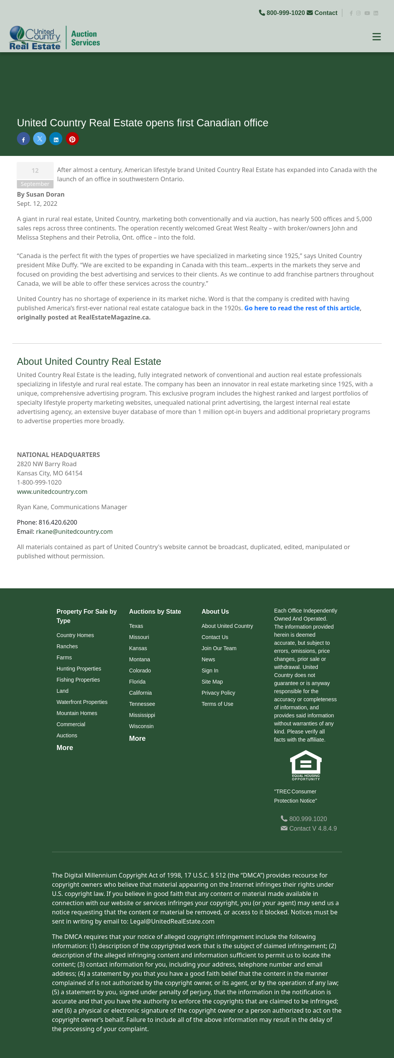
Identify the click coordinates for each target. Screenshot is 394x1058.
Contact (323, 13)
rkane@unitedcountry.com (74, 531)
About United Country (227, 626)
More (65, 748)
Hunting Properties (79, 669)
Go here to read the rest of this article (302, 308)
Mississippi (142, 715)
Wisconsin (141, 726)
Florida (137, 682)
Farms (64, 657)
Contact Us (215, 637)
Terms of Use (217, 704)
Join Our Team (219, 648)
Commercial (71, 724)
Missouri (139, 637)
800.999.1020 (303, 819)
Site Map (212, 682)
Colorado (140, 670)
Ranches (67, 646)
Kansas (138, 648)
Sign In (210, 670)
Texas (136, 626)
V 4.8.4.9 (324, 828)
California (140, 693)
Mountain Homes (77, 713)
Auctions (67, 735)
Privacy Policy (218, 693)
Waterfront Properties (82, 702)
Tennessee (142, 704)
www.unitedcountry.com (52, 491)
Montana (139, 659)
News (208, 659)
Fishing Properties (78, 680)
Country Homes (75, 635)
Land (62, 691)
